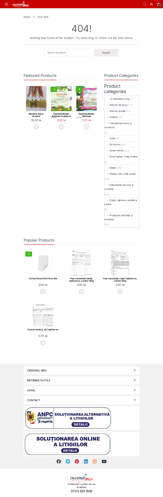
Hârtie (110, 167)
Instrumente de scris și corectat (118, 186)
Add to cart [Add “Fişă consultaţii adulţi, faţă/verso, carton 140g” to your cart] (81, 291)
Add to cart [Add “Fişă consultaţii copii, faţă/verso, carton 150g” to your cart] (120, 291)
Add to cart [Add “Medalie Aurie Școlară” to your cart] (36, 127)
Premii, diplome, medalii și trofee (120, 202)
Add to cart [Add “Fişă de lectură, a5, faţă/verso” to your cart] (43, 342)
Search (144, 4)
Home (27, 16)
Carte (109, 138)
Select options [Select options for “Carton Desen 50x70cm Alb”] (43, 291)
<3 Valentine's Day (117, 98)
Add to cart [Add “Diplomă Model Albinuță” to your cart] (86, 127)
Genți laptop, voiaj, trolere (121, 156)
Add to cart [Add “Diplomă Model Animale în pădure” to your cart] (61, 127)
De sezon (112, 144)
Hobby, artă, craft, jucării (120, 173)
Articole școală (114, 111)
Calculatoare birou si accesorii (118, 125)
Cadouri (111, 117)
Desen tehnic (114, 150)
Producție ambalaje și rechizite (118, 217)
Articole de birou (115, 104)
